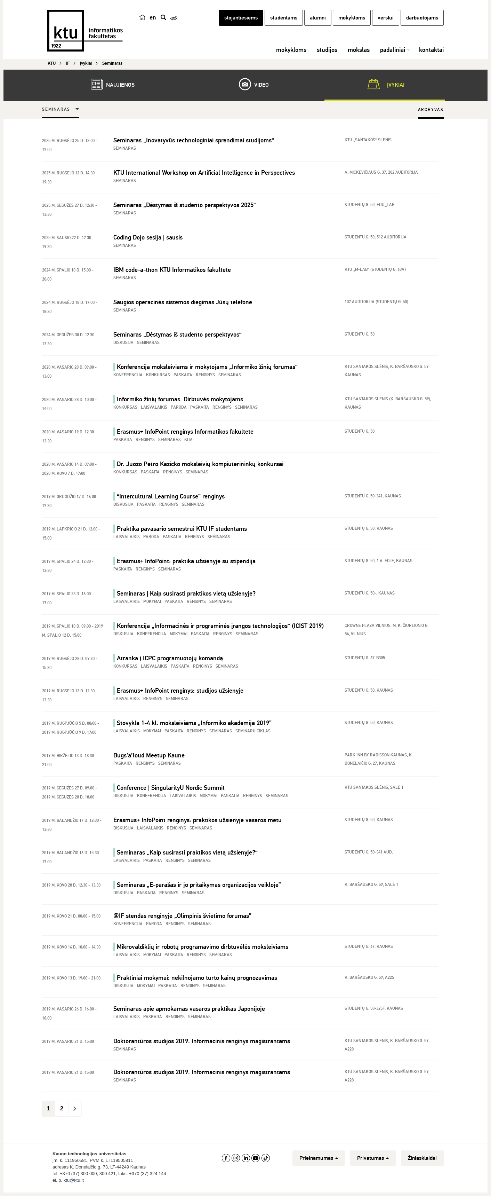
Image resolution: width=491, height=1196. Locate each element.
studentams (283, 21)
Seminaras (56, 111)
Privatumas (373, 1160)
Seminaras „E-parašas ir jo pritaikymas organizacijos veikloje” (199, 887)
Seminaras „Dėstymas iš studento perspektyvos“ (177, 336)
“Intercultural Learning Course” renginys (171, 498)
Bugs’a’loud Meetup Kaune (149, 757)
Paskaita (183, 377)
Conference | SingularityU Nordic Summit (171, 790)
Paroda (179, 409)
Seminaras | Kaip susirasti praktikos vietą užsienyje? (186, 595)
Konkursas (158, 377)
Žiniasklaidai (422, 1160)
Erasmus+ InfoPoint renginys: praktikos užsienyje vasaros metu (197, 822)
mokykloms (351, 21)
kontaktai (431, 54)
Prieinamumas (318, 1160)
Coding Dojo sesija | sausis (148, 239)
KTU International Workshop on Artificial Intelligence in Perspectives (204, 175)
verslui (386, 21)
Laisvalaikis (154, 409)
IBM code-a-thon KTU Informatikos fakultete (172, 272)
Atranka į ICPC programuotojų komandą (170, 660)
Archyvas (431, 112)
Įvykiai (385, 86)
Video (250, 86)
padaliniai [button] (392, 54)
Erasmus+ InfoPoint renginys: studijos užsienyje (180, 693)
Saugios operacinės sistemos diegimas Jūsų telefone (182, 304)
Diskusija (123, 344)
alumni (318, 21)
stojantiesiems (241, 21)
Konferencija (128, 377)
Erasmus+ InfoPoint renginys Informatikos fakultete (185, 434)
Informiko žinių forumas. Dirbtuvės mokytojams (180, 401)
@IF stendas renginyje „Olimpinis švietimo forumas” (182, 918)
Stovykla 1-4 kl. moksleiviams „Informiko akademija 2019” (194, 725)
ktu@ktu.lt (74, 1182)
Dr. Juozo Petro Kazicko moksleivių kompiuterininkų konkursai (200, 466)
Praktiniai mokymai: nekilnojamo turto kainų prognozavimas (197, 980)
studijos (327, 54)
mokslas (359, 54)
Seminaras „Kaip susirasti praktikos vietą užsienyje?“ (187, 854)
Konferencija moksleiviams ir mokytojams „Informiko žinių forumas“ (207, 369)
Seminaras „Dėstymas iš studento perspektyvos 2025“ (184, 207)
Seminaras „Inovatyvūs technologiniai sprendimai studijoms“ (193, 142)
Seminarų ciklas (253, 733)
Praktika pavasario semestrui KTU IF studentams (182, 531)
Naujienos (109, 86)
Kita (188, 441)
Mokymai (152, 603)
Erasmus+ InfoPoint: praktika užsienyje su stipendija (186, 563)
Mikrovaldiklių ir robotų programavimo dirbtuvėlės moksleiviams (202, 949)
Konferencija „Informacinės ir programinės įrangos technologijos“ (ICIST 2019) (220, 628)
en (153, 21)
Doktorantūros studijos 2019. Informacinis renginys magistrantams (201, 1043)
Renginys (205, 377)
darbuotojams (422, 21)
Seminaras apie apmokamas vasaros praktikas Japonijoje (189, 1011)
